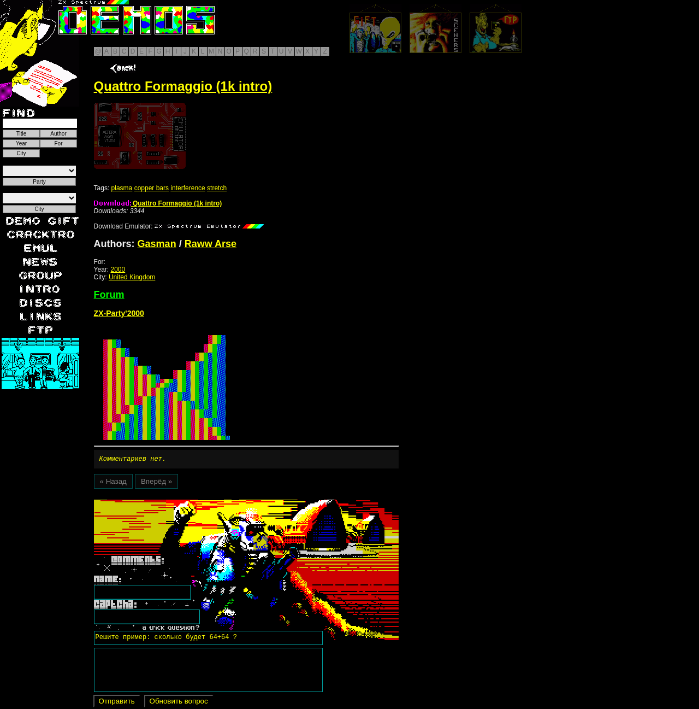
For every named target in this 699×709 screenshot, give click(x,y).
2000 (118, 269)
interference (187, 188)
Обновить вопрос (179, 703)
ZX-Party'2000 (119, 313)
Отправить (117, 703)
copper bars (151, 188)
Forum (109, 294)
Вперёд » (156, 483)
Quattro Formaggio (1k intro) (158, 203)
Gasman (157, 243)
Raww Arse (210, 243)
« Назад (113, 483)
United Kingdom (132, 277)
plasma (122, 188)
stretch (217, 188)
